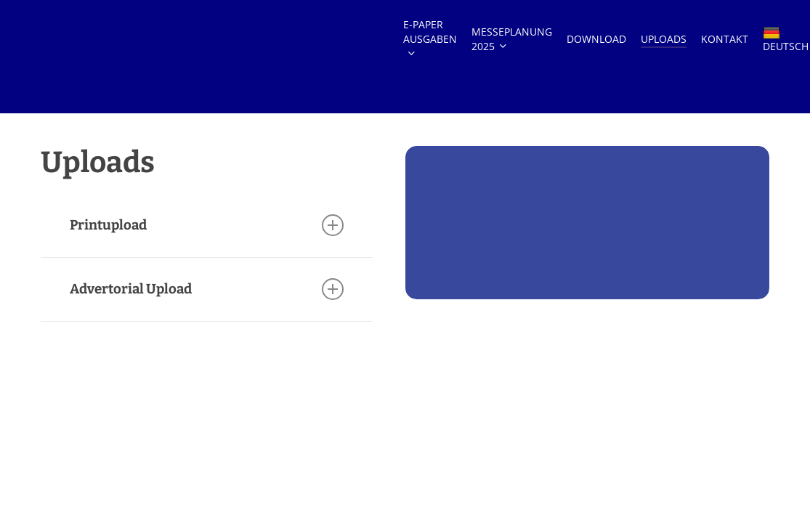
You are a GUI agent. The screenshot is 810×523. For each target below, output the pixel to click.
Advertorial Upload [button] (207, 289)
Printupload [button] (207, 225)
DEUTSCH (786, 57)
